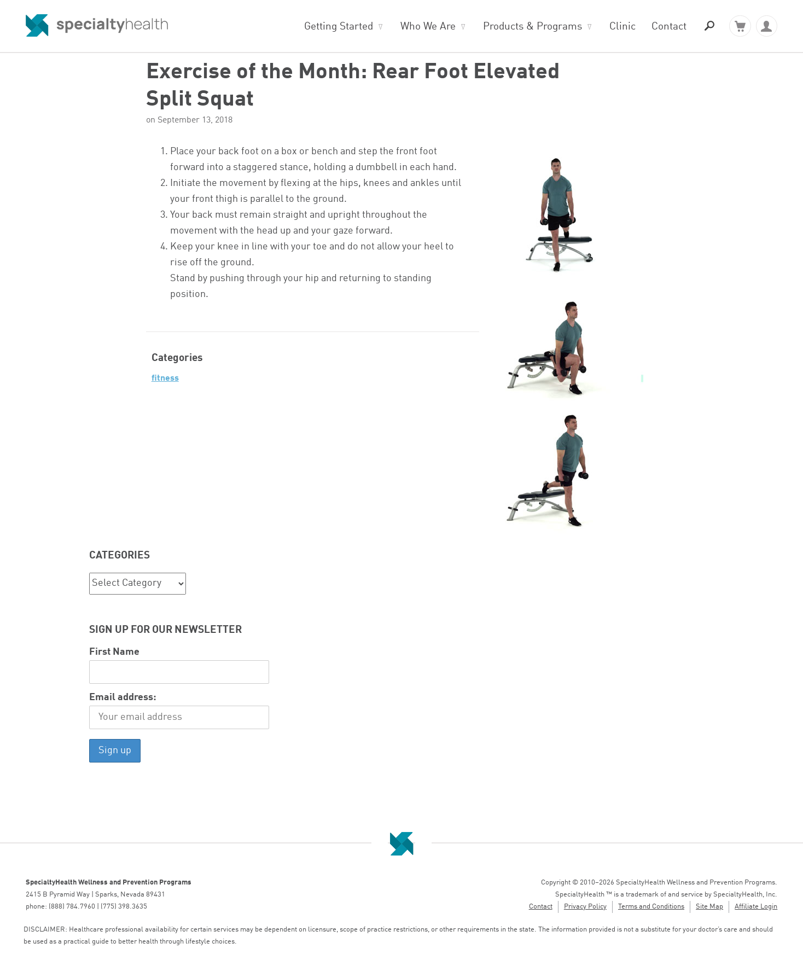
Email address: (122, 697)
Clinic (622, 26)
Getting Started (338, 26)
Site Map (709, 906)
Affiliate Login (756, 906)
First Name (114, 652)
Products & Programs (532, 26)
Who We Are (428, 26)
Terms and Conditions (651, 906)
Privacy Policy (585, 906)
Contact (668, 26)
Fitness (165, 378)
